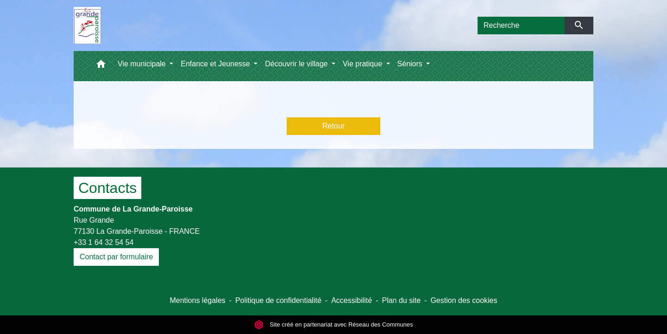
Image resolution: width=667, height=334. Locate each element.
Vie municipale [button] (143, 64)
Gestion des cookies (463, 300)
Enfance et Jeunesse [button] (216, 64)
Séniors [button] (411, 64)
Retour (333, 126)
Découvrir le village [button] (297, 64)
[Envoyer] (579, 25)
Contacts (107, 188)
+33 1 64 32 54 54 (103, 242)
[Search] (521, 25)
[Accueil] (87, 25)
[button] (101, 66)
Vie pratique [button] (363, 64)
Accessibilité (351, 300)
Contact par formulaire (116, 257)
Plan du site (401, 300)
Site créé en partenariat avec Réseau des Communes (333, 324)
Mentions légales (197, 300)
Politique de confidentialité (278, 300)
